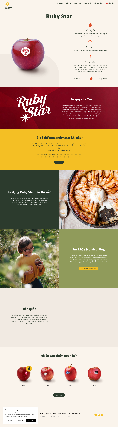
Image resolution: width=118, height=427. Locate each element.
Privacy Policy (62, 413)
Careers (48, 413)
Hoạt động (77, 3)
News (54, 413)
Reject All (20, 420)
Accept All (30, 420)
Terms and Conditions (74, 413)
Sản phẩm (60, 3)
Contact (42, 413)
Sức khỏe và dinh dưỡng (88, 268)
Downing (76, 416)
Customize (10, 420)
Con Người (87, 3)
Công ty (68, 3)
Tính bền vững (98, 3)
